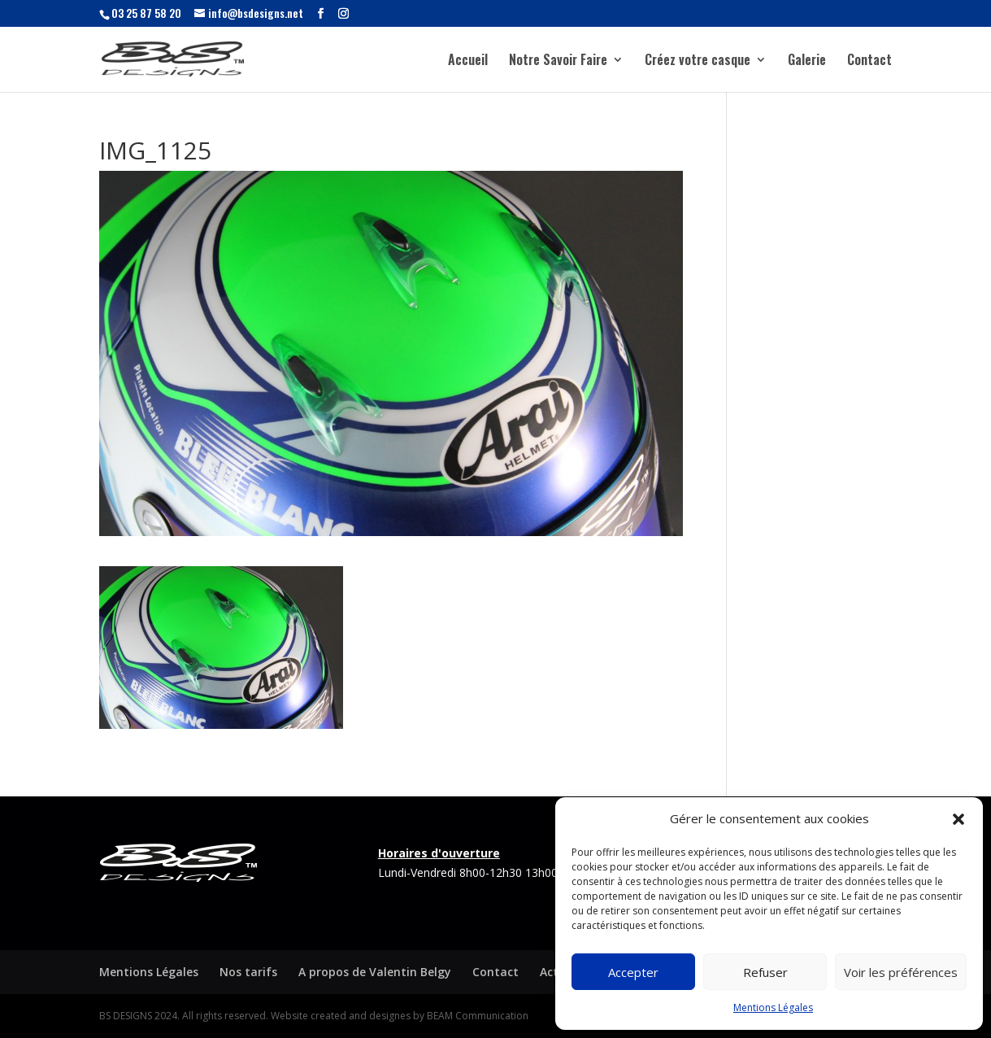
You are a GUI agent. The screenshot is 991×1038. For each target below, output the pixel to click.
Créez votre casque (697, 61)
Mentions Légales (773, 1007)
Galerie (807, 61)
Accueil (468, 61)
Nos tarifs (248, 971)
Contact (869, 61)
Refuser (765, 972)
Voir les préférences (901, 972)
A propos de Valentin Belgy (374, 971)
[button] (958, 819)
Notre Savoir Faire (558, 61)
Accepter (633, 972)
